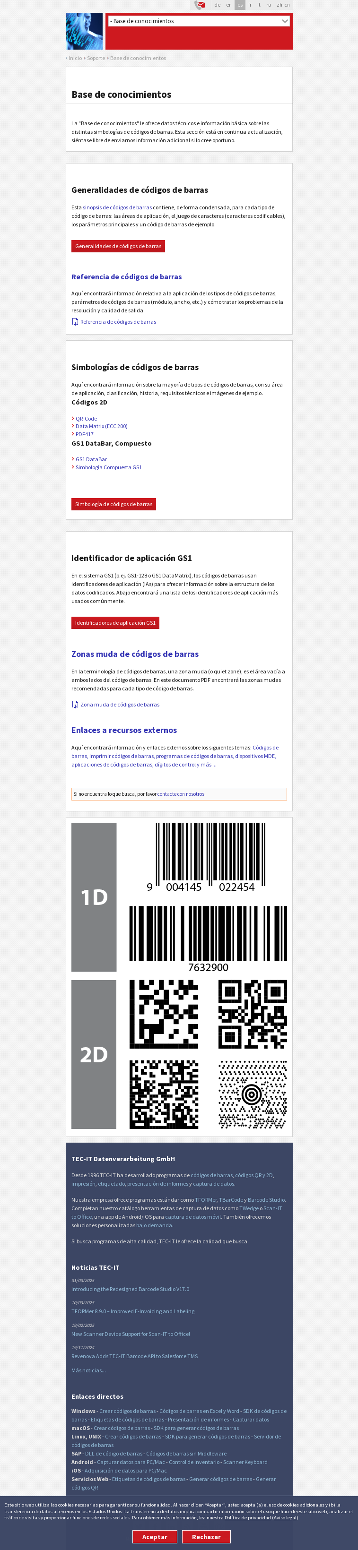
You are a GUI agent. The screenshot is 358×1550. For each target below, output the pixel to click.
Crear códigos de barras (127, 1410)
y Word (231, 1410)
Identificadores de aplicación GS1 (115, 622)
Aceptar (154, 1537)
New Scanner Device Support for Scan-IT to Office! (130, 1333)
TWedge (249, 1208)
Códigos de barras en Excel (190, 1410)
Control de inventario (194, 1461)
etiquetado (111, 1183)
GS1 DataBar (91, 459)
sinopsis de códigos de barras (117, 207)
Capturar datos (251, 1419)
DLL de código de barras (113, 1453)
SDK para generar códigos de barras (196, 1427)
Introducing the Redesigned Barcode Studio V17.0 (130, 1288)
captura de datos (213, 1183)
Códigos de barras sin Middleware (186, 1453)
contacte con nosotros (180, 794)
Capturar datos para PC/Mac (131, 1461)
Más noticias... (88, 1370)
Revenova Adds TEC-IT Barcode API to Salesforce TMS (134, 1356)
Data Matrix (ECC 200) (102, 426)
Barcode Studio (266, 1199)
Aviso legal (285, 1517)
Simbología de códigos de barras (113, 504)
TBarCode (231, 1199)
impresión (83, 1183)
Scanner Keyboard (245, 1461)
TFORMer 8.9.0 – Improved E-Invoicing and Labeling (132, 1311)
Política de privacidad (248, 1517)
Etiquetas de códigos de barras (127, 1419)
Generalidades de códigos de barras (118, 246)
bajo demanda (154, 1225)
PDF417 (85, 434)
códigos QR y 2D (254, 1175)
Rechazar (206, 1537)
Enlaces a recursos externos (124, 729)
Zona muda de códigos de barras (115, 704)
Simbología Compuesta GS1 (109, 467)
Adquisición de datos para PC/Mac (126, 1470)
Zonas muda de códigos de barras (135, 653)
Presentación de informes (198, 1419)
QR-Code (86, 418)
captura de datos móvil (193, 1216)
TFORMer (206, 1199)
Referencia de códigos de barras (126, 276)
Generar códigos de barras (220, 1478)
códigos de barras (212, 1175)
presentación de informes (157, 1183)
